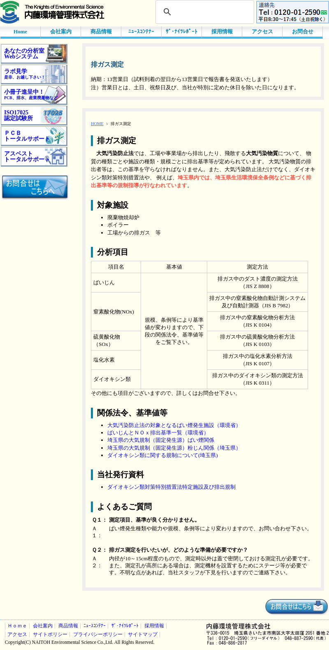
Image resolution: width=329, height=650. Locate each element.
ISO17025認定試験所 (18, 115)
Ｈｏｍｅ (17, 626)
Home (20, 31)
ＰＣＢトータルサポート (27, 136)
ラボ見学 (24, 73)
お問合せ (302, 31)
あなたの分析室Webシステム (24, 54)
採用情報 (222, 31)
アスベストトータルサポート (27, 156)
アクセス (262, 31)
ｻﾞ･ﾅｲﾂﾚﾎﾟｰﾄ (181, 31)
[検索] (203, 12)
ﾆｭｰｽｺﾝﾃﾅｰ (141, 31)
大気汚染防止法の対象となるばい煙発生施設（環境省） (174, 425)
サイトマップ (143, 634)
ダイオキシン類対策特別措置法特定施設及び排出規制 (171, 487)
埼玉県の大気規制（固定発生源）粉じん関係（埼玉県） (174, 448)
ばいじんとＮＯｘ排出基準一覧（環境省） (158, 432)
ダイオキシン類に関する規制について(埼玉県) (162, 455)
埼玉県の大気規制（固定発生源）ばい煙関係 (160, 440)
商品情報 (101, 31)
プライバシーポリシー (98, 634)
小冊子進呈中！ (31, 94)
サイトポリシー (50, 634)
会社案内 (61, 31)
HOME (97, 123)
